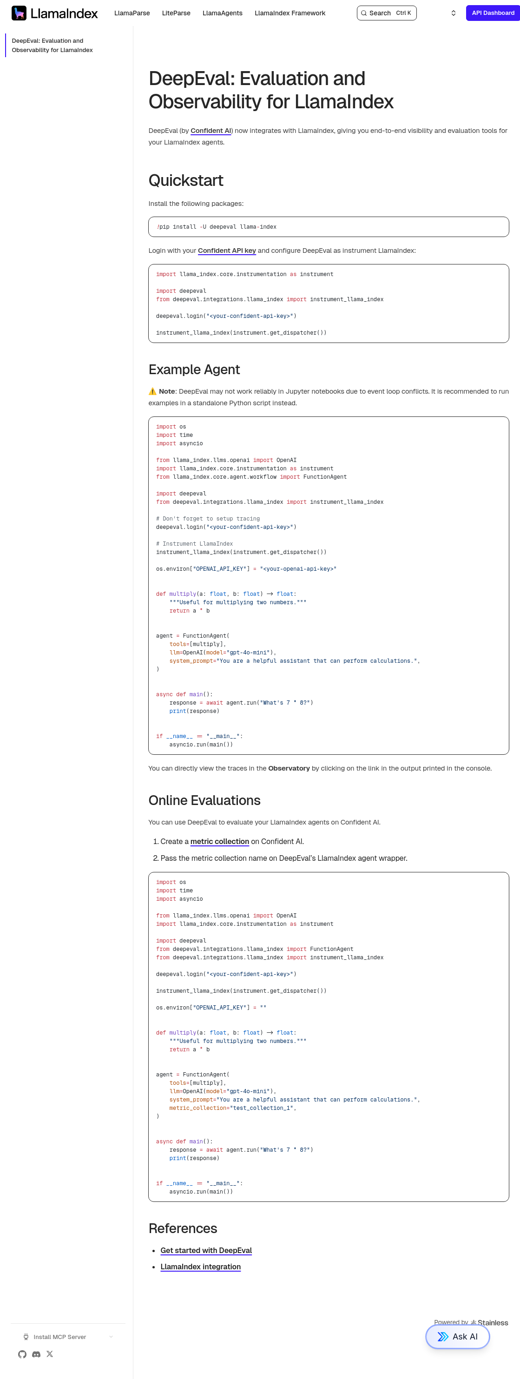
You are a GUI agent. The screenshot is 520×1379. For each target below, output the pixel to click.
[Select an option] (448, 13)
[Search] (387, 13)
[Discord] (36, 1354)
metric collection (220, 841)
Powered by (471, 1322)
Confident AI (211, 130)
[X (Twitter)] (49, 1354)
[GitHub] (22, 1354)
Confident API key (227, 250)
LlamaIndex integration (200, 1267)
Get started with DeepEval (206, 1250)
